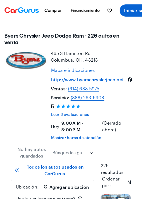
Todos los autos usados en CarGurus (49, 170)
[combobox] (73, 152)
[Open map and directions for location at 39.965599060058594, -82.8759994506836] (73, 70)
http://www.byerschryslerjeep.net (87, 79)
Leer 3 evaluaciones (70, 114)
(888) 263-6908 (87, 97)
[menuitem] (53, 10)
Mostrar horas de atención (76, 137)
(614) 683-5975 (83, 88)
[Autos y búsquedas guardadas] (109, 10)
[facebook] (129, 79)
